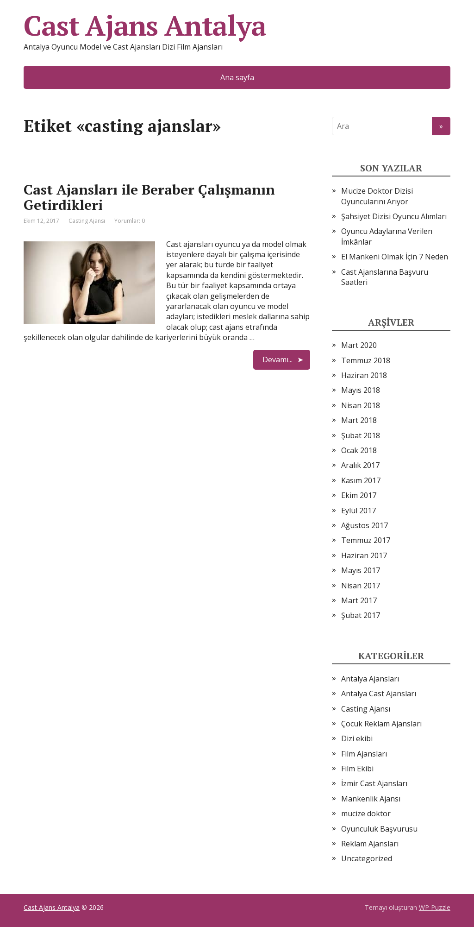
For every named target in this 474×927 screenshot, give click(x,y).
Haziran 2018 (364, 375)
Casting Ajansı (87, 221)
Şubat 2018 (360, 435)
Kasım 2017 (360, 480)
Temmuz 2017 (365, 540)
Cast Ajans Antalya (145, 25)
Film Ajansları (364, 754)
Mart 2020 (359, 345)
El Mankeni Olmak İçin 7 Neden (394, 257)
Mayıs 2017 (360, 570)
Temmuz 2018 (365, 360)
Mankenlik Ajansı (370, 799)
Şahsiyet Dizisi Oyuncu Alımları (394, 216)
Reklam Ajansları (370, 844)
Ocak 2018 (359, 450)
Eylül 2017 (358, 510)
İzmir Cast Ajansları (374, 783)
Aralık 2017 (360, 465)
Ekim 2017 (358, 495)
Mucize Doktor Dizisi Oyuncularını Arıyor (377, 196)
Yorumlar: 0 (129, 221)
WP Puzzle (434, 907)
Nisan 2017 (360, 585)
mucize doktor (366, 813)
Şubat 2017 (360, 615)
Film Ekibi (357, 768)
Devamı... (277, 359)
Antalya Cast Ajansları (378, 693)
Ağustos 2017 (364, 525)
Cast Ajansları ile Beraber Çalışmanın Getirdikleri (149, 197)
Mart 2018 (359, 420)
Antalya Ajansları (370, 679)
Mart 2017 (359, 600)
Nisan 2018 (360, 405)
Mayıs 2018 (360, 390)
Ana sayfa (237, 77)
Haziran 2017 (364, 555)
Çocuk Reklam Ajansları (381, 724)
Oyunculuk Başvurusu (379, 829)
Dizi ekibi (357, 738)
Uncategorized (366, 858)
